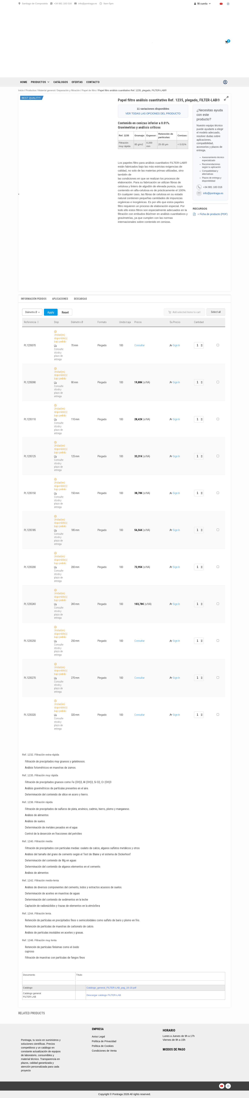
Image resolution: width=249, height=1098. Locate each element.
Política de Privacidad (104, 1041)
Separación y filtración (68, 90)
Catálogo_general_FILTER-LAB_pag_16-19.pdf (111, 987)
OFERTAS (77, 82)
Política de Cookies (103, 1046)
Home (23, 82)
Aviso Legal (98, 1036)
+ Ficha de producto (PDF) (210, 214)
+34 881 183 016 (63, 3)
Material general (46, 90)
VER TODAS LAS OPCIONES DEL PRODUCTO (153, 113)
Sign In (176, 345)
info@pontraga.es (87, 3)
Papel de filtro (89, 90)
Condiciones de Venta (104, 1050)
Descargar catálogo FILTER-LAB (104, 995)
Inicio (21, 90)
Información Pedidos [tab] (33, 298)
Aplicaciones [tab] (60, 298)
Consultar (139, 345)
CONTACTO (93, 82)
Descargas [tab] (80, 298)
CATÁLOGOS (60, 82)
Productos (40, 82)
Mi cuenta (204, 3)
